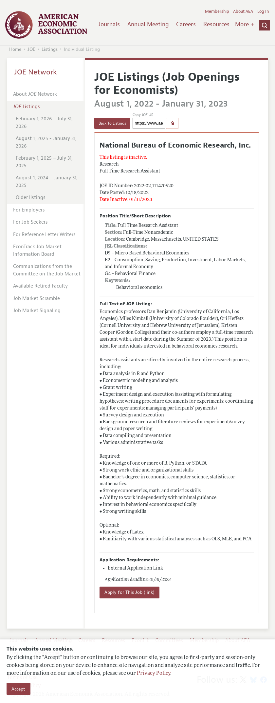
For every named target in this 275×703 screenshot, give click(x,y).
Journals (109, 24)
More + (244, 24)
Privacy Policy (153, 673)
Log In (263, 11)
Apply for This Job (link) (129, 592)
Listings (50, 49)
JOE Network (35, 72)
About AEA (243, 11)
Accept (18, 689)
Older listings (31, 197)
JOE (31, 49)
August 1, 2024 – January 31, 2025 (47, 182)
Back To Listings (112, 123)
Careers (186, 24)
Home (15, 49)
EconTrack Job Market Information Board (37, 250)
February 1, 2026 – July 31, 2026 (44, 123)
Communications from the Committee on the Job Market (47, 270)
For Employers (29, 210)
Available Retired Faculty (40, 286)
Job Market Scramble (36, 298)
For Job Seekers (30, 222)
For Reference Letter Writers (44, 234)
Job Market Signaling (37, 311)
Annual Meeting (148, 24)
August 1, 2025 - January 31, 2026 (46, 142)
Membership (217, 11)
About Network (35, 94)
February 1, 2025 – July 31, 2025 (44, 162)
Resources (216, 24)
